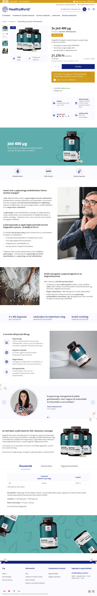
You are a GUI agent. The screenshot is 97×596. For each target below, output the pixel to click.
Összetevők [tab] (25, 466)
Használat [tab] (46, 466)
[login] (89, 9)
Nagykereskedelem (54, 577)
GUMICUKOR (56, 15)
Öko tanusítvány (7, 580)
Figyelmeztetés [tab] (69, 466)
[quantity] (56, 67)
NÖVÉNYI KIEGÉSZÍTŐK (69, 15)
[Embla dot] (47, 417)
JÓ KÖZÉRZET (6, 15)
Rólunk (4, 574)
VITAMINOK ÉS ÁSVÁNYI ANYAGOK (23, 15)
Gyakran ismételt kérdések (66, 5)
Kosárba (78, 67)
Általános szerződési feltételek (35, 583)
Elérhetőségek (6, 577)
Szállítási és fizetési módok (33, 577)
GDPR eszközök (30, 580)
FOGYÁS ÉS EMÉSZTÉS (43, 15)
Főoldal (4, 21)
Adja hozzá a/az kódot (85, 1)
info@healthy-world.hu (86, 5)
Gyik (26, 574)
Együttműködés (53, 574)
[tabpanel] (48, 488)
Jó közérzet (12, 21)
